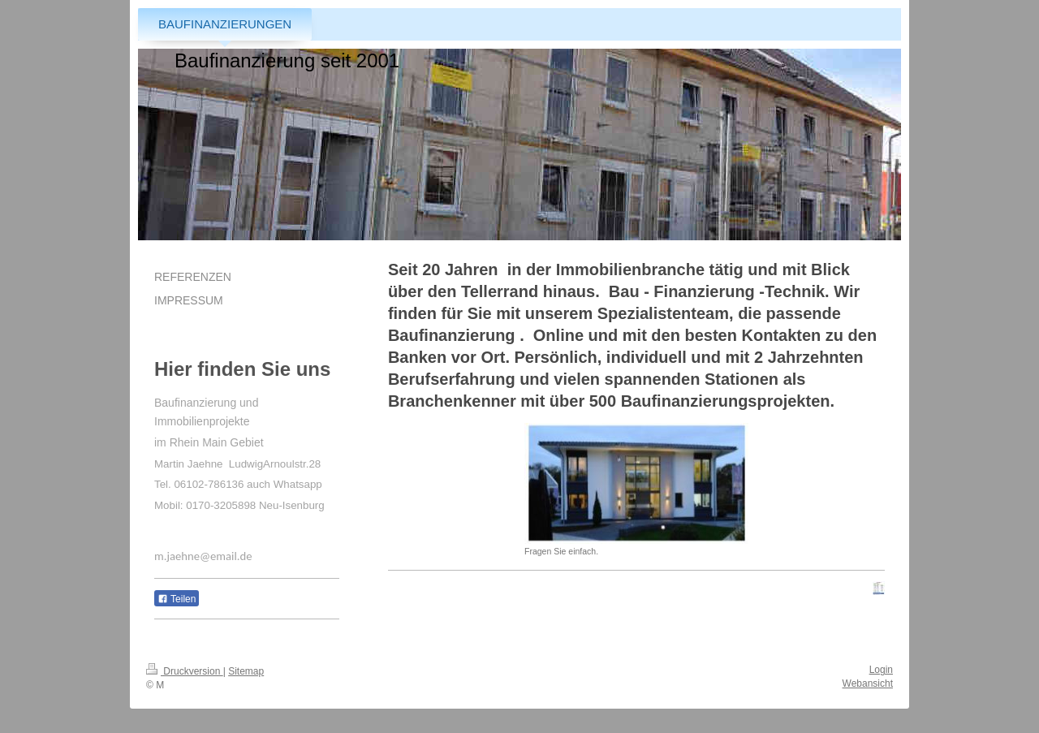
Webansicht (868, 683)
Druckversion (184, 671)
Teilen (176, 599)
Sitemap (246, 671)
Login (881, 669)
